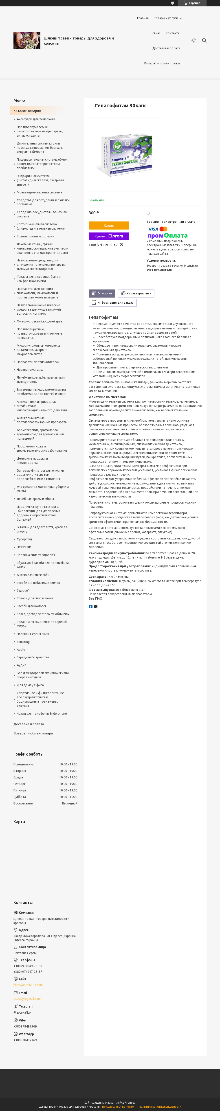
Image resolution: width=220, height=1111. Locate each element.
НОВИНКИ (24, 547)
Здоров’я (23, 590)
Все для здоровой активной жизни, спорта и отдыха (43, 675)
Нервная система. (30, 369)
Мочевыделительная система (39, 192)
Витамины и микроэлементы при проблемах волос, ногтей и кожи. (41, 392)
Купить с (109, 236)
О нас (156, 33)
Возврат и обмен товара (162, 63)
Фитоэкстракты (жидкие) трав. (40, 321)
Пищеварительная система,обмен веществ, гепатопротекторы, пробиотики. (42, 164)
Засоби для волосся (31, 606)
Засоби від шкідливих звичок (38, 583)
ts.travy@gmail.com (27, 999)
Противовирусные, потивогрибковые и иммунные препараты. (39, 333)
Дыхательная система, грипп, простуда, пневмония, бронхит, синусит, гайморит (40, 148)
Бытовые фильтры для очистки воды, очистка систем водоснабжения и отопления (40, 475)
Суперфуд (24, 539)
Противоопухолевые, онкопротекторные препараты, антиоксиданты (40, 131)
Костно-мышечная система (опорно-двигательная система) (41, 226)
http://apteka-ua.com (28, 985)
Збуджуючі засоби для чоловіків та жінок (43, 565)
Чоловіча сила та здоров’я (36, 555)
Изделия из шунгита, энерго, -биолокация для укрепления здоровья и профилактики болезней (38, 513)
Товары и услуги (166, 18)
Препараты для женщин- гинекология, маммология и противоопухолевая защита (37, 293)
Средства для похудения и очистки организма (43, 202)
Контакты (173, 33)
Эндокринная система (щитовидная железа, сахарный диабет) (40, 180)
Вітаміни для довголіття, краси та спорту (42, 529)
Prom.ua (130, 1102)
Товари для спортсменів (35, 598)
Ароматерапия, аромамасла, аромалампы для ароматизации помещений (40, 434)
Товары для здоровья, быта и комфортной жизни (39, 279)
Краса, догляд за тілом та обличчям (43, 614)
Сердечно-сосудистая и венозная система (42, 214)
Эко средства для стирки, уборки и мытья (43, 489)
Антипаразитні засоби (33, 575)
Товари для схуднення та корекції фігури (42, 624)
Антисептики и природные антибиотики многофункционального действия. (42, 406)
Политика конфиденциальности (160, 1106)
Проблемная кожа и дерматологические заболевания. (42, 448)
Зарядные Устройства (33, 657)
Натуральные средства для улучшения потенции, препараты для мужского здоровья (41, 265)
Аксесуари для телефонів (36, 119)
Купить (109, 225)
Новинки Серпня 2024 (33, 634)
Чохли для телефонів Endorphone (42, 713)
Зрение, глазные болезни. (36, 236)
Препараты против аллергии (38, 362)
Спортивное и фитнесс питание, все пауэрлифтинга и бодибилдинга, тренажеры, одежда (41, 699)
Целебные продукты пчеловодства (32, 461)
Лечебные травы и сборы (35, 499)
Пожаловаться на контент (119, 1106)
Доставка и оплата (166, 48)
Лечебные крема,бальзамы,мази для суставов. (41, 379)
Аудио (21, 665)
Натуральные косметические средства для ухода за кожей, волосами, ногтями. (39, 309)
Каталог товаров (27, 111)
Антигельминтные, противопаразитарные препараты (42, 420)
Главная (143, 18)
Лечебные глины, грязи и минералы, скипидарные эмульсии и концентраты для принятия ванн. (42, 248)
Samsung (23, 642)
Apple (21, 649)
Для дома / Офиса (30, 685)
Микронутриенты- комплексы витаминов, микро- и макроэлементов (39, 350)
